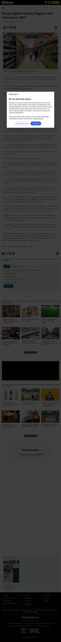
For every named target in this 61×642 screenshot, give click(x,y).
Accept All (36, 123)
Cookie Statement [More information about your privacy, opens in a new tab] (38, 119)
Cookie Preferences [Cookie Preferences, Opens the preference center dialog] (22, 123)
